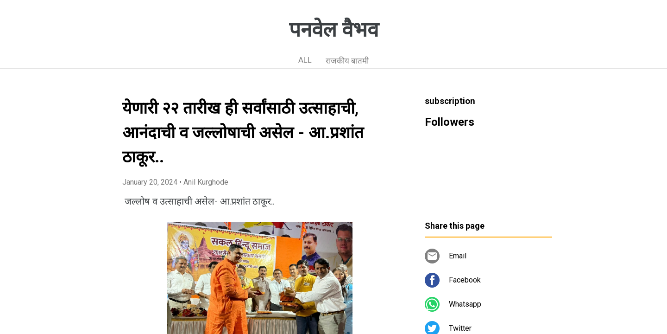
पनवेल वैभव (333, 30)
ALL (305, 59)
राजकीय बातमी (347, 60)
